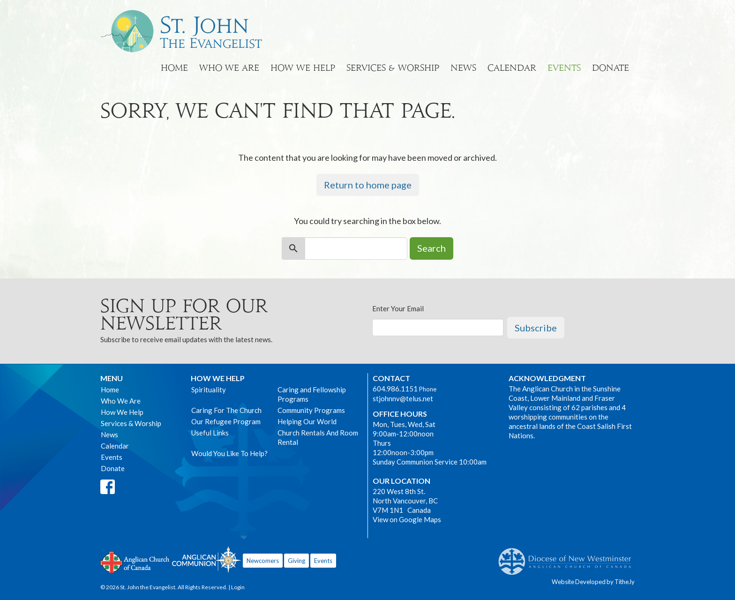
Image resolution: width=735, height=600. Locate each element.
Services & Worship (392, 68)
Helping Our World (307, 421)
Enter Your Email (398, 308)
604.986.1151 (395, 388)
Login (238, 587)
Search (431, 248)
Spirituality (208, 389)
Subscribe (536, 327)
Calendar (512, 68)
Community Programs (311, 410)
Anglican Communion (206, 559)
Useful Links (210, 432)
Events (564, 68)
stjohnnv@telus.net (403, 398)
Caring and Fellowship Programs (312, 394)
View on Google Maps (407, 519)
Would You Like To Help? (229, 453)
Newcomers (263, 560)
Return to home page (368, 184)
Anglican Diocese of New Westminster (568, 557)
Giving (296, 560)
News (463, 68)
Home (174, 68)
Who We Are (229, 68)
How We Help (302, 68)
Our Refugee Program (226, 421)
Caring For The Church (226, 410)
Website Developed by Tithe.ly (593, 581)
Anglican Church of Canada (135, 561)
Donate (610, 68)
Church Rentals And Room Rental (318, 437)
